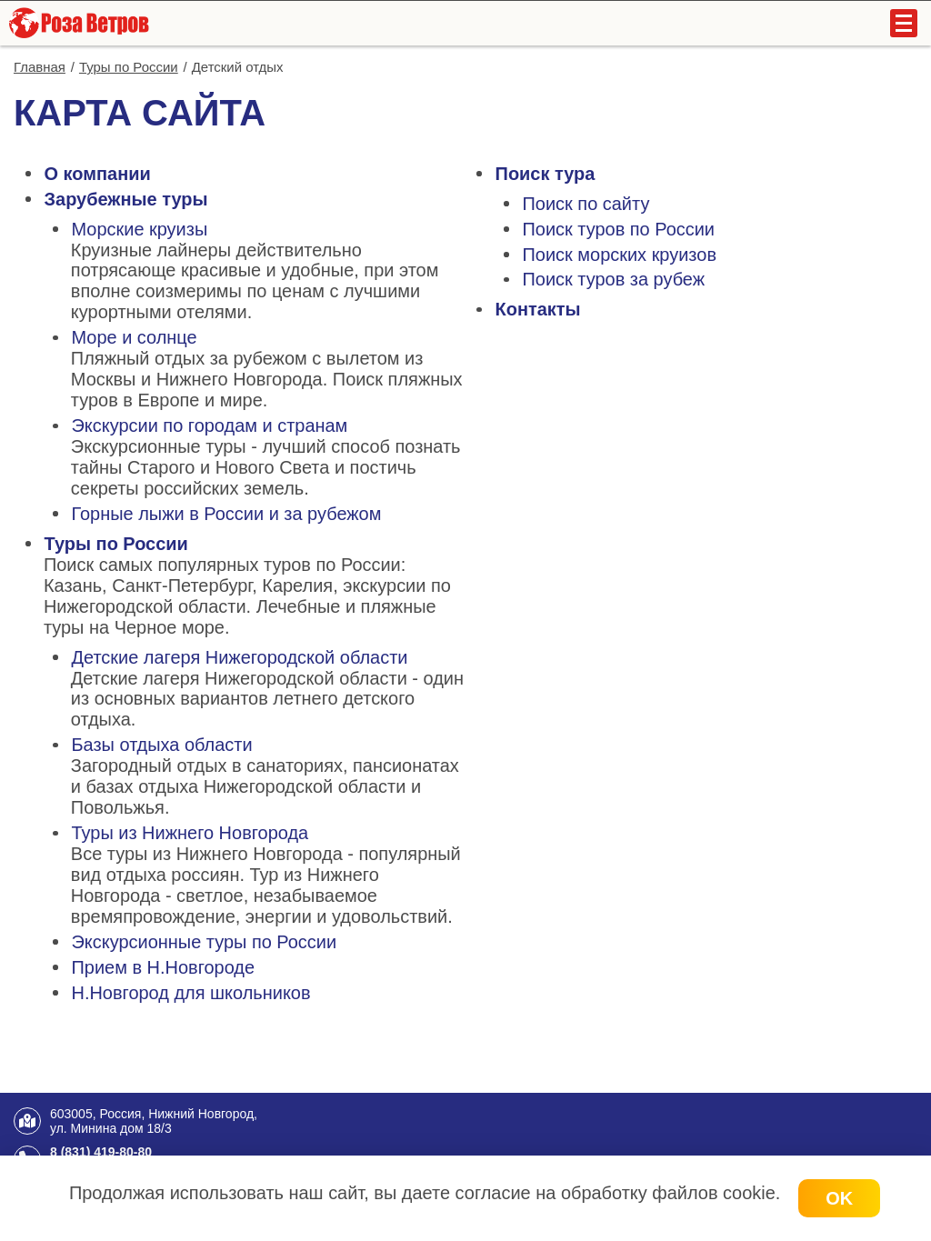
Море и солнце (133, 337)
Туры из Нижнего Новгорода (189, 833)
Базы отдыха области (161, 745)
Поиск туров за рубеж (614, 279)
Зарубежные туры (126, 199)
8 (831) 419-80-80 (101, 1152)
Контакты (538, 309)
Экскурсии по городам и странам (209, 425)
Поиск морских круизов (619, 255)
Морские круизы (139, 229)
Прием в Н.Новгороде (163, 967)
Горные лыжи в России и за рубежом (226, 514)
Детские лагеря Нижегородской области (239, 657)
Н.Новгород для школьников (190, 993)
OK (839, 1198)
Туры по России (116, 544)
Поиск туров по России (619, 229)
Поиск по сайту (586, 204)
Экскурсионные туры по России (203, 942)
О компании (98, 174)
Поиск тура (546, 174)
